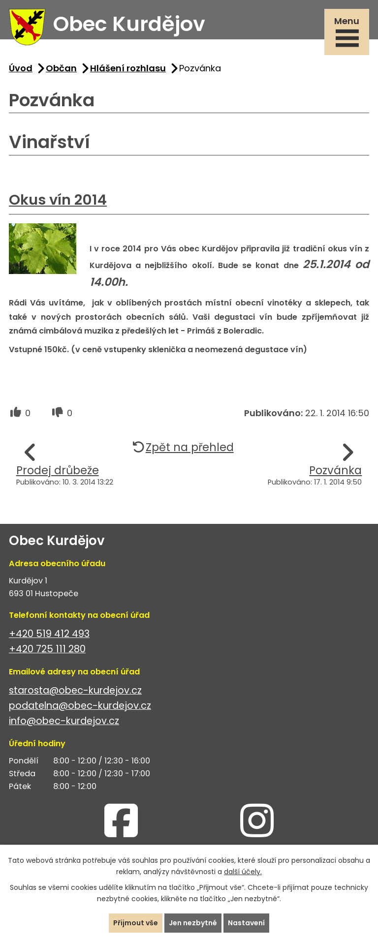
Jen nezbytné (193, 923)
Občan (61, 68)
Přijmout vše (135, 923)
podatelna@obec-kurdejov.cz (80, 705)
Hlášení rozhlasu (128, 68)
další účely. (243, 872)
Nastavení (246, 923)
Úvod (20, 68)
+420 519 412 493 (49, 633)
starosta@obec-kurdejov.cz (75, 690)
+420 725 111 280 (47, 649)
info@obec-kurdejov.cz (64, 721)
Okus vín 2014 (58, 200)
